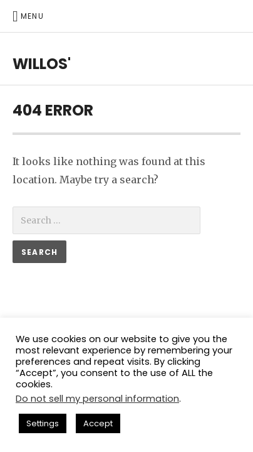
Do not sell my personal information (97, 398)
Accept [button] (98, 423)
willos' (42, 63)
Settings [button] (42, 423)
